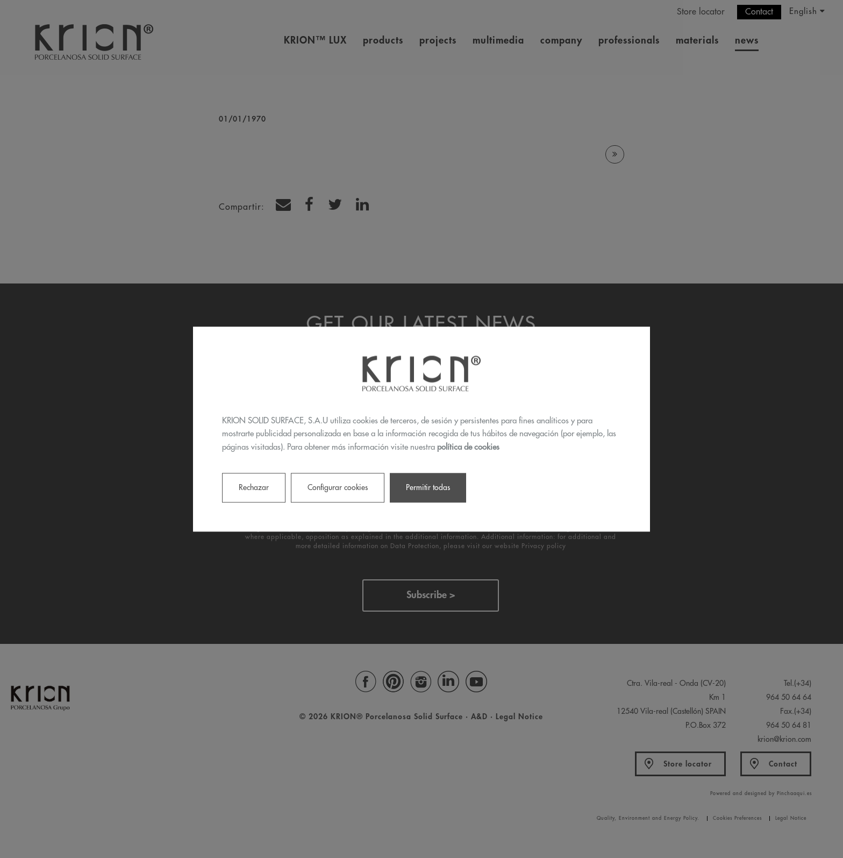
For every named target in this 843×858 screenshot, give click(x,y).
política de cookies (468, 447)
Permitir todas (428, 487)
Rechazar (254, 487)
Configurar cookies (338, 487)
